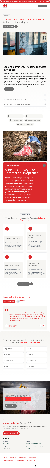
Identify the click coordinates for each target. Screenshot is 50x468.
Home (10, 6)
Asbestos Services (18, 6)
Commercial (33, 6)
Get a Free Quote (42, 6)
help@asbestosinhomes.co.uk (29, 1)
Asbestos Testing (22, 457)
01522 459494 (46, 1)
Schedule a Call (9, 89)
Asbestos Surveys (12, 457)
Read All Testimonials (9, 301)
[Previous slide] (41, 325)
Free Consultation (8, 26)
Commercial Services (20, 460)
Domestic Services (31, 460)
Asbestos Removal (32, 457)
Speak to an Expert (11, 406)
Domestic (26, 6)
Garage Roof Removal (8, 460)
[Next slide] (44, 325)
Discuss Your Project (23, 284)
